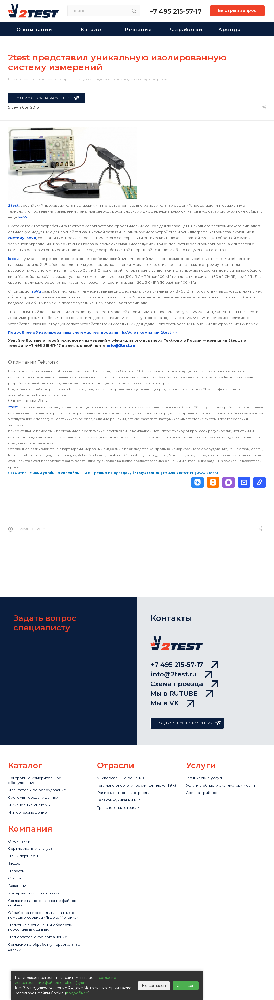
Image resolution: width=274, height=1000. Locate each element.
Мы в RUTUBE (181, 677)
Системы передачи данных (37, 788)
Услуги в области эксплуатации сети (224, 775)
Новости (17, 868)
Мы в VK (172, 691)
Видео (15, 860)
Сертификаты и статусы (33, 843)
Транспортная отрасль (121, 805)
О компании (21, 835)
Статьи (15, 876)
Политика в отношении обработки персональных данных (45, 937)
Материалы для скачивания (38, 893)
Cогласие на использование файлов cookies (47, 904)
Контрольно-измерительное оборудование (38, 769)
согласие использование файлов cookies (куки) (65, 980)
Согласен (186, 985)
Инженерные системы (32, 797)
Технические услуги (207, 766)
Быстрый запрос (237, 10)
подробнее (77, 993)
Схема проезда (184, 663)
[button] (197, 482)
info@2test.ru (181, 648)
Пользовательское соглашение (41, 948)
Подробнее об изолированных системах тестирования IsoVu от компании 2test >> (92, 332)
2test (13, 407)
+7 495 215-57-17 (175, 11)
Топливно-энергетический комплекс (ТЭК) (137, 777)
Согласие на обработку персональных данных (33, 960)
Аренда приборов (206, 783)
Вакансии (18, 884)
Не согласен (154, 985)
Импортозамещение (30, 805)
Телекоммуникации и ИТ (123, 797)
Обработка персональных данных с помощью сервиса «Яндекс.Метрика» (46, 921)
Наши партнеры (25, 851)
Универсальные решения (124, 766)
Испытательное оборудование (41, 780)
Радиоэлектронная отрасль (126, 788)
